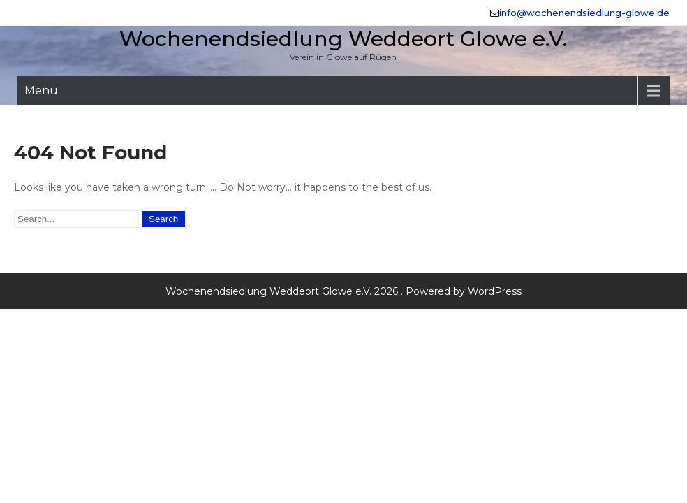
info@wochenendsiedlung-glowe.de (584, 12)
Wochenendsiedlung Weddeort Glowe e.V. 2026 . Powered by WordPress (343, 291)
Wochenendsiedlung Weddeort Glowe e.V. (343, 39)
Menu (41, 90)
